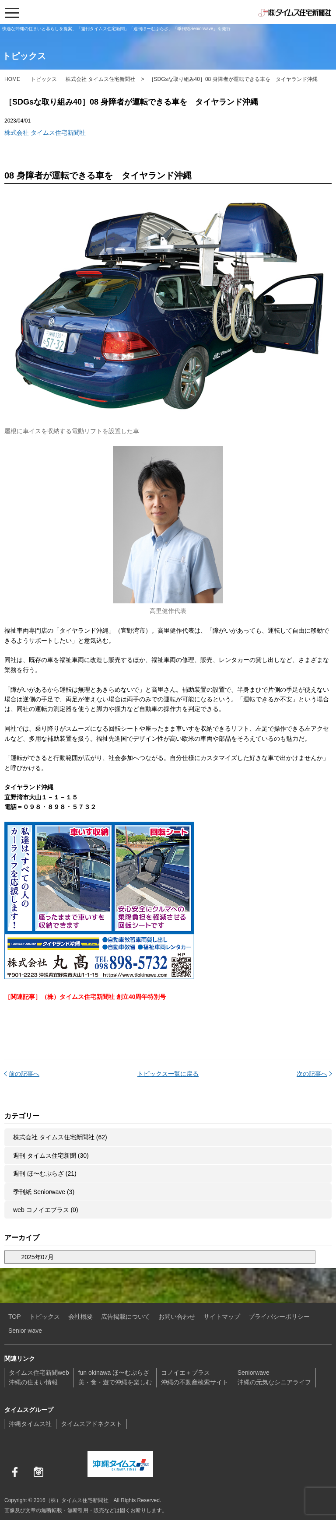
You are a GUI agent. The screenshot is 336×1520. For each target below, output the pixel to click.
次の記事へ (312, 1073)
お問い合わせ (176, 1316)
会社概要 (80, 1316)
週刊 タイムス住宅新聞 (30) (51, 1155)
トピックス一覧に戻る (168, 1073)
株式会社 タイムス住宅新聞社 (100, 79)
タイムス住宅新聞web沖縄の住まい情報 (39, 1377)
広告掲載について (125, 1316)
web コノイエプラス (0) (45, 1209)
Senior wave (25, 1330)
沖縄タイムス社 (30, 1423)
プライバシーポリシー (279, 1316)
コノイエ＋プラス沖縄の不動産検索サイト (194, 1377)
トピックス (44, 79)
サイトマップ (221, 1316)
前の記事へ (24, 1073)
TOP (14, 1316)
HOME (12, 79)
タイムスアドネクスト (91, 1423)
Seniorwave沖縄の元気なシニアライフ (274, 1377)
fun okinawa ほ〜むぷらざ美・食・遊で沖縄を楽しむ (115, 1377)
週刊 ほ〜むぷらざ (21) (45, 1173)
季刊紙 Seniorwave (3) (43, 1191)
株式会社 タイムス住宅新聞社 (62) (60, 1137)
